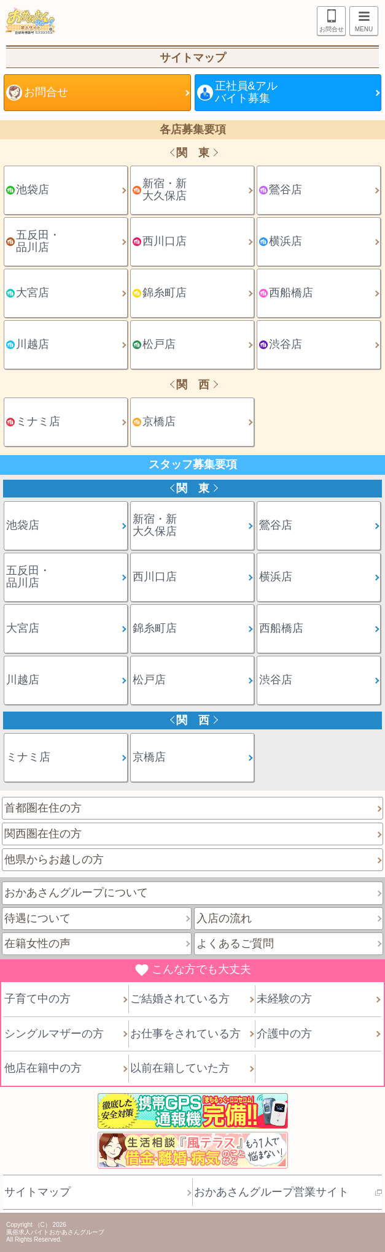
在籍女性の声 (37, 943)
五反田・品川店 (38, 241)
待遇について (37, 918)
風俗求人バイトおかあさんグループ (55, 1232)
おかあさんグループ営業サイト (271, 1192)
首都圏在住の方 (43, 808)
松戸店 (159, 344)
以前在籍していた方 (180, 1068)
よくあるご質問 (235, 943)
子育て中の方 (37, 999)
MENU (361, 22)
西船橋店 (291, 292)
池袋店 (32, 189)
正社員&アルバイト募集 (246, 92)
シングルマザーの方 (54, 1033)
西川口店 (164, 241)
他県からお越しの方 (54, 859)
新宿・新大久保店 (164, 189)
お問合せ (331, 29)
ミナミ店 (38, 421)
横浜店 (285, 241)
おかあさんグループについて (76, 892)
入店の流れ (224, 918)
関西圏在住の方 (43, 834)
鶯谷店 (285, 189)
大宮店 (32, 292)
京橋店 (159, 421)
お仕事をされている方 (185, 1033)
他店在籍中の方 (43, 1068)
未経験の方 (284, 999)
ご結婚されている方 (180, 999)
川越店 (32, 344)
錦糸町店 (164, 292)
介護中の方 (284, 1033)
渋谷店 (285, 344)
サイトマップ (37, 1192)
